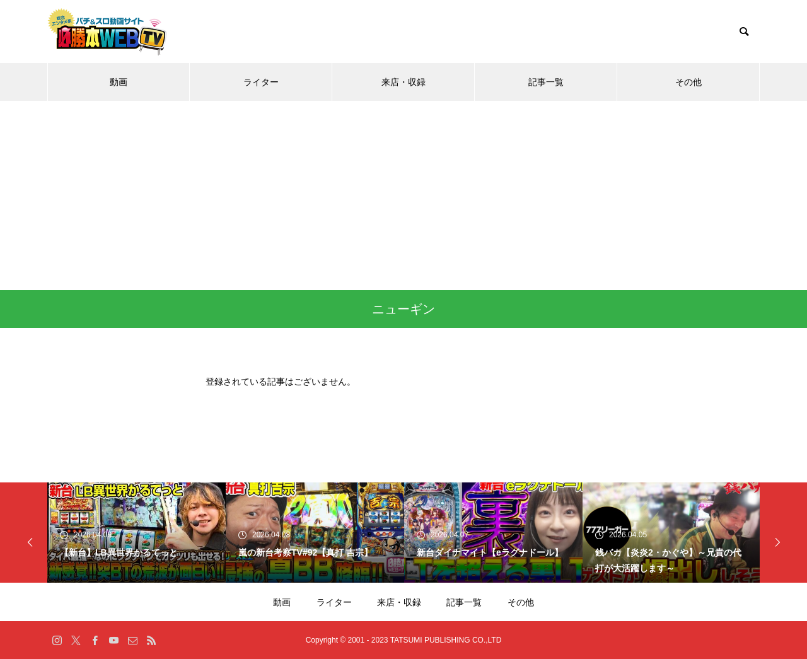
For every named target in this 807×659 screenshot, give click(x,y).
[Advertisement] (403, 195)
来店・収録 (403, 82)
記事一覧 (546, 82)
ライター (261, 82)
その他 (688, 82)
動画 (118, 82)
